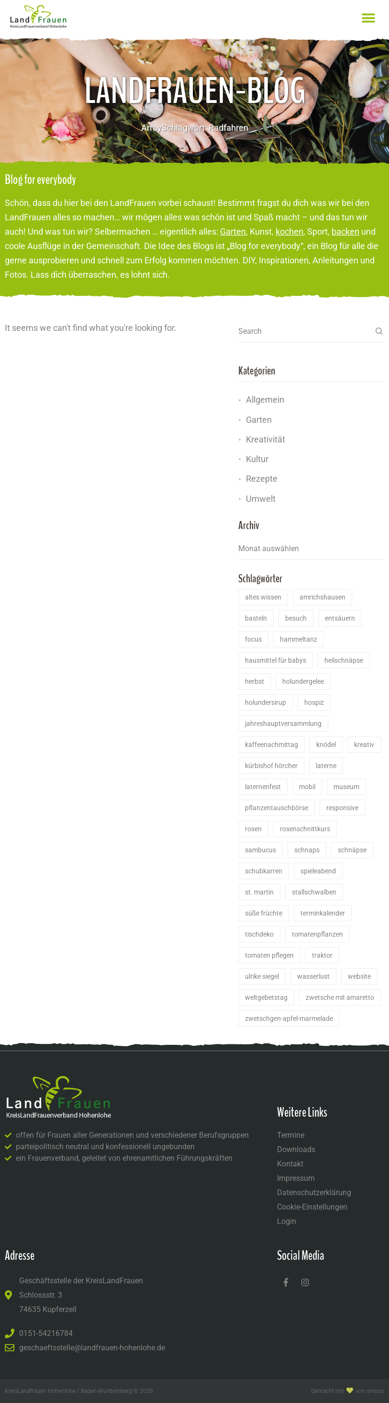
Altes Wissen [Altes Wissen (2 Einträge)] (263, 597)
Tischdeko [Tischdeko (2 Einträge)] (259, 934)
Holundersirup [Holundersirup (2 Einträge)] (265, 702)
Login (286, 1221)
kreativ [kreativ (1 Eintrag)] (364, 744)
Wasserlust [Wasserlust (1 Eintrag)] (313, 976)
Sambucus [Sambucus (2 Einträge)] (260, 850)
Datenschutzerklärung (314, 1192)
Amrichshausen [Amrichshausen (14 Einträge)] (322, 597)
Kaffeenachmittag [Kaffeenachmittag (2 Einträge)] (271, 744)
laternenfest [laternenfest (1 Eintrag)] (263, 787)
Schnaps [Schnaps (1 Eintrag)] (307, 850)
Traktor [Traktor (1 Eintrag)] (322, 955)
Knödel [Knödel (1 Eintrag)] (326, 744)
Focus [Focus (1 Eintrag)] (253, 639)
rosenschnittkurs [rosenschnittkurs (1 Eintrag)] (305, 829)
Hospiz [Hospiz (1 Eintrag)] (314, 702)
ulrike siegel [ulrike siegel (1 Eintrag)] (262, 976)
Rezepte (262, 479)
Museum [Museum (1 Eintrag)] (346, 787)
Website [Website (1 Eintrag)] (359, 976)
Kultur (257, 459)
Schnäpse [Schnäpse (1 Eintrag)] (352, 850)
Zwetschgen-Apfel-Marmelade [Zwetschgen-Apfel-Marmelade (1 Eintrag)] (289, 1018)
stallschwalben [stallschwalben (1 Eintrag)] (314, 892)
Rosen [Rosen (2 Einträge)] (253, 829)
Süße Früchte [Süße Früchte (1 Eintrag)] (263, 913)
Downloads (296, 1149)
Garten (233, 231)
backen (345, 231)
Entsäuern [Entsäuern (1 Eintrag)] (340, 618)
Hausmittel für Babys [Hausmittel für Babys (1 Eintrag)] (275, 660)
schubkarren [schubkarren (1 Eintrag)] (263, 871)
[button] (368, 18)
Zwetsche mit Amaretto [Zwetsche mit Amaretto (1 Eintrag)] (340, 997)
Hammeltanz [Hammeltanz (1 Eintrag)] (298, 639)
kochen (289, 231)
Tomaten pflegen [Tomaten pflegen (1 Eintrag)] (269, 955)
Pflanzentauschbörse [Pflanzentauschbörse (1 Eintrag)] (276, 808)
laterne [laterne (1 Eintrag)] (326, 765)
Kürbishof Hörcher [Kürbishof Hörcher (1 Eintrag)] (271, 765)
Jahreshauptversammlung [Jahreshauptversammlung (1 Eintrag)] (283, 723)
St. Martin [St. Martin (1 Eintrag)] (259, 892)
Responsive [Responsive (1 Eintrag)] (342, 808)
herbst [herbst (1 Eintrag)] (254, 681)
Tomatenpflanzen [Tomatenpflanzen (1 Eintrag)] (317, 934)
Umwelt (261, 499)
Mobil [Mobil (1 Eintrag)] (307, 787)
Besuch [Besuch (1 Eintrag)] (296, 618)
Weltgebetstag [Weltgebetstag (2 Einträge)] (266, 997)
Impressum (296, 1178)
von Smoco (370, 1391)
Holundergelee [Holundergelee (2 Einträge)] (303, 681)
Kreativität (265, 439)
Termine (290, 1135)
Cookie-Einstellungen (312, 1206)
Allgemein (265, 400)
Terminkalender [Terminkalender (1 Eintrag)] (322, 913)
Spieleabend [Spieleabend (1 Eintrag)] (318, 871)
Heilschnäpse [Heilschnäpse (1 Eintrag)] (343, 660)
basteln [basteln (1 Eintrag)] (256, 618)
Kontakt (290, 1163)
